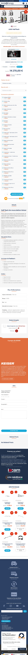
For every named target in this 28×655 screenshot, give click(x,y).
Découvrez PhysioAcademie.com (7, 628)
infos (25, 97)
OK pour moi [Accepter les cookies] (22, 649)
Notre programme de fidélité (6, 627)
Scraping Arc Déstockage (7, 503)
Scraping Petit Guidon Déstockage (7, 523)
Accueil (2, 8)
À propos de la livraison (6, 618)
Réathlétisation (8, 8)
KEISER (13, 26)
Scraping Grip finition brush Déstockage (20, 544)
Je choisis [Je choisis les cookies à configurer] (14, 649)
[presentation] (14, 424)
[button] (2, 653)
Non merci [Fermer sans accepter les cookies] (5, 649)
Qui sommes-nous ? (5, 625)
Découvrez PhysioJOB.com (6, 629)
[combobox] (14, 6)
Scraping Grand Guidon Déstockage (7, 544)
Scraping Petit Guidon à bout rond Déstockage (20, 523)
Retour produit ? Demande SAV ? (7, 617)
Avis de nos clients (5, 619)
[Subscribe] (25, 611)
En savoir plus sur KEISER (7, 379)
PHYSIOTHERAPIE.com (5, 500)
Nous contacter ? (5, 621)
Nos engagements (5, 626)
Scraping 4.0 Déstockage (20, 503)
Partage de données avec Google (8, 643)
